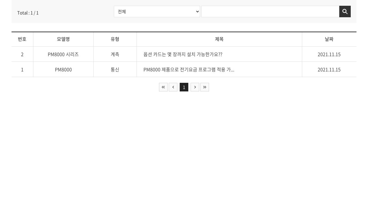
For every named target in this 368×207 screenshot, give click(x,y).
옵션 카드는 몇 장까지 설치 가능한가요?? (182, 54)
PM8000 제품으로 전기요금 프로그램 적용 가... (188, 69)
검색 (345, 11)
